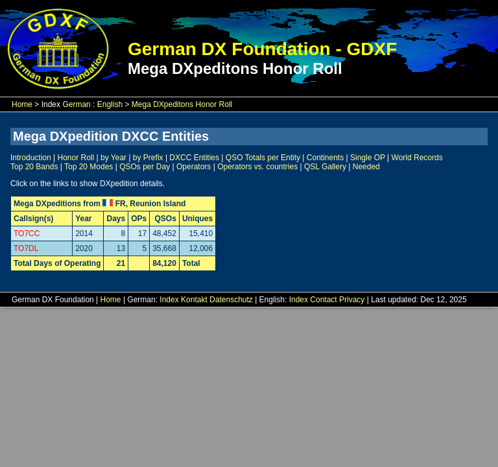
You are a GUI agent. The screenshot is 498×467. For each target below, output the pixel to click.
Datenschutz (231, 299)
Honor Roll (76, 157)
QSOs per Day (144, 166)
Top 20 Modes (88, 166)
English (110, 104)
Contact (323, 299)
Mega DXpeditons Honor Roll (182, 104)
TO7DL (26, 248)
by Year (113, 157)
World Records (417, 157)
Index (169, 299)
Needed (366, 166)
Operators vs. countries (257, 166)
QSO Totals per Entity (263, 157)
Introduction (30, 157)
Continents (325, 157)
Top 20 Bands (34, 166)
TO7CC (27, 233)
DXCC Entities (194, 157)
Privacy (351, 299)
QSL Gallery (325, 166)
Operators (193, 166)
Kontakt (194, 299)
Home (22, 104)
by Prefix (148, 157)
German (76, 104)
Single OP (367, 157)
